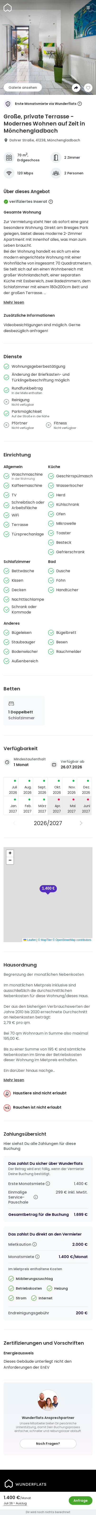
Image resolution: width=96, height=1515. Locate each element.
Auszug (21, 1503)
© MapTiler (45, 940)
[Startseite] (8, 7)
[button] (48, 890)
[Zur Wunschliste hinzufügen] (88, 88)
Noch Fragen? (48, 1443)
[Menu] (88, 7)
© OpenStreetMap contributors (72, 940)
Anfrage (80, 1500)
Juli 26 (8, 1503)
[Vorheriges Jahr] (14, 823)
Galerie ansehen (23, 87)
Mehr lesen (14, 302)
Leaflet (29, 940)
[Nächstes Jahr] (81, 823)
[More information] (80, 104)
